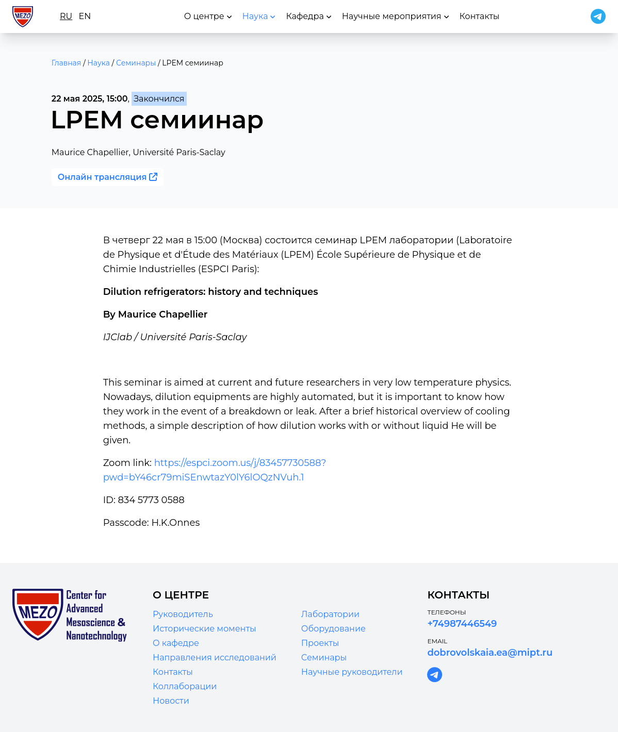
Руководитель (183, 614)
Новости (171, 701)
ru (66, 16)
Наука (98, 63)
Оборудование (333, 629)
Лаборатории (330, 614)
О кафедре (176, 643)
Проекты (320, 643)
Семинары (136, 63)
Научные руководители (352, 672)
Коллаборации (185, 686)
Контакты (173, 672)
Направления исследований (215, 657)
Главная (66, 63)
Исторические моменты (204, 629)
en (84, 16)
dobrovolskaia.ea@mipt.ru (489, 652)
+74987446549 (462, 623)
